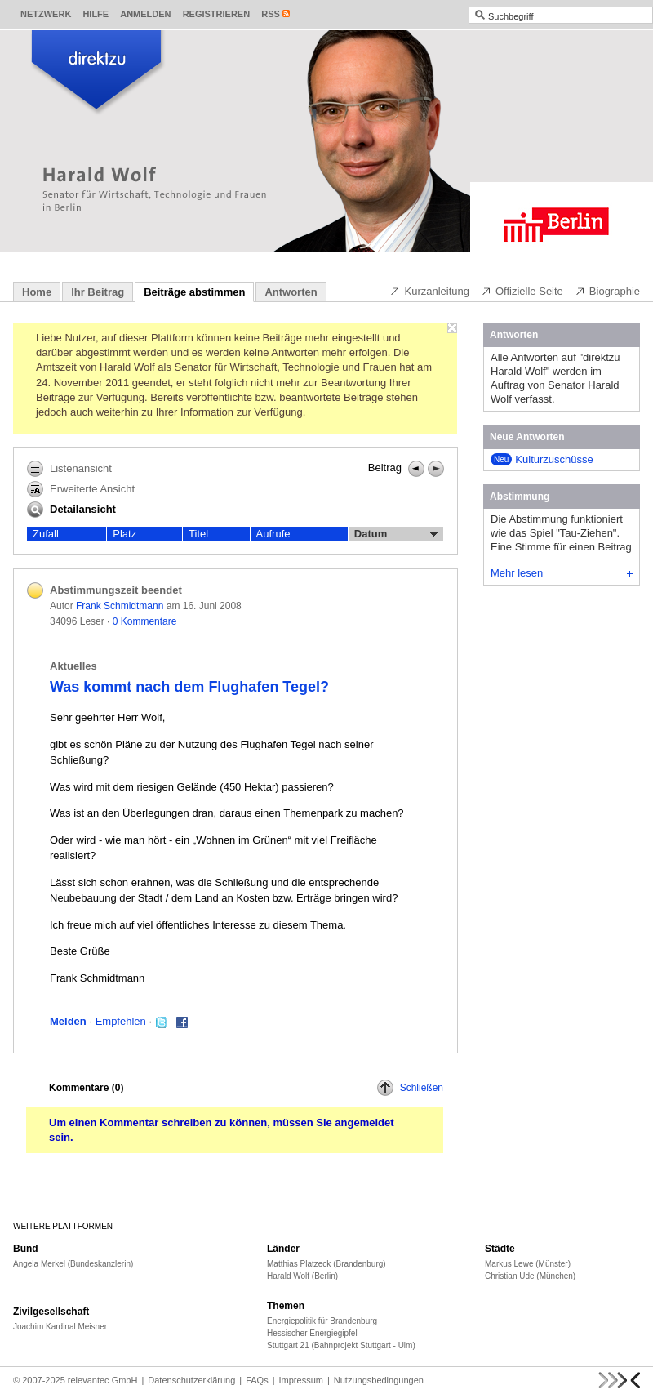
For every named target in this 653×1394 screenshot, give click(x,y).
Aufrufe (273, 534)
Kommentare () (86, 1087)
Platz (124, 534)
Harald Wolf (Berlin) (302, 1276)
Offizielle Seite (522, 290)
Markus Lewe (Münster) (528, 1263)
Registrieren (217, 14)
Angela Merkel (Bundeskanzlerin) (73, 1263)
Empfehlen (121, 1021)
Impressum (301, 1380)
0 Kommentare (145, 621)
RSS (270, 14)
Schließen (410, 1088)
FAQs (257, 1380)
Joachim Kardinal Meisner (60, 1326)
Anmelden (145, 14)
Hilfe (95, 14)
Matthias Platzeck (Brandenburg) (326, 1263)
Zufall (46, 534)
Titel (198, 534)
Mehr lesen (562, 573)
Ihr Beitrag (97, 292)
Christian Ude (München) (530, 1276)
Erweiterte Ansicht (81, 489)
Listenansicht (69, 469)
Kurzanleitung (429, 290)
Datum (396, 534)
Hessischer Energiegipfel (312, 1333)
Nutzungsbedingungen (379, 1380)
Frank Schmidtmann (119, 606)
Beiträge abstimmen (194, 292)
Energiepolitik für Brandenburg (322, 1320)
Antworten (290, 292)
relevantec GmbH (103, 1380)
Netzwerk (45, 14)
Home (36, 292)
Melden (68, 1021)
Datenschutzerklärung (191, 1380)
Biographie (607, 290)
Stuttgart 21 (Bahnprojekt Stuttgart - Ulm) (341, 1345)
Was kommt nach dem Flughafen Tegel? (189, 687)
